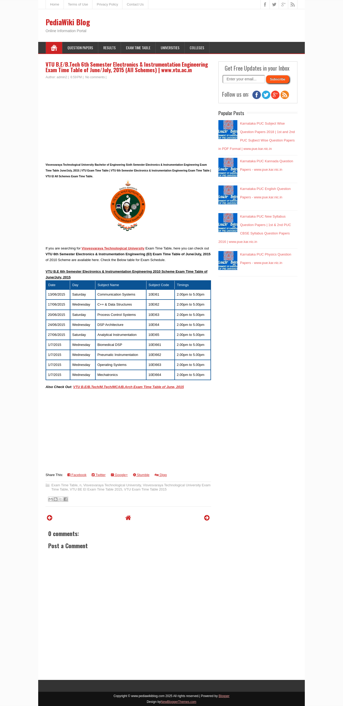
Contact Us (135, 4)
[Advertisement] (128, 119)
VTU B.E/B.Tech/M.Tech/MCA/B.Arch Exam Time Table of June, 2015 (128, 387)
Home (54, 4)
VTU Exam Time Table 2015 (145, 489)
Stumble (141, 475)
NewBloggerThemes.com (178, 702)
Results (109, 47)
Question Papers (80, 47)
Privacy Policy (107, 4)
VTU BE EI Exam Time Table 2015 (96, 489)
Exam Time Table (138, 47)
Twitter (99, 475)
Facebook (76, 475)
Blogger (224, 696)
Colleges (197, 47)
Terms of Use (78, 4)
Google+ (119, 475)
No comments (95, 77)
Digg (160, 475)
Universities (170, 47)
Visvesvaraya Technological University (113, 248)
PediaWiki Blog (68, 22)
